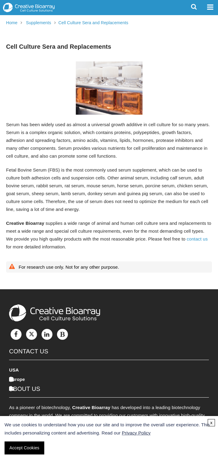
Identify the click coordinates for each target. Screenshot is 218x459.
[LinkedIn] (47, 334)
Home (12, 22)
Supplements (38, 22)
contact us (197, 238)
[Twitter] (31, 334)
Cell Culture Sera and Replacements (94, 22)
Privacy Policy (136, 432)
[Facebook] (16, 334)
